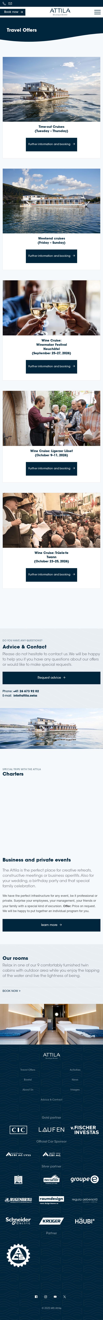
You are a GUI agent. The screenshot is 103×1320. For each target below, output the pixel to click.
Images (75, 1090)
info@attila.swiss (25, 695)
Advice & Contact (51, 1100)
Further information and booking (52, 142)
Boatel (28, 1080)
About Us (27, 1090)
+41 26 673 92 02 (26, 691)
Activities (75, 1070)
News (75, 1080)
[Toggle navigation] (97, 12)
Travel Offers (27, 1070)
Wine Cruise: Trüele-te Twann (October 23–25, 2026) (51, 557)
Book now (10, 991)
